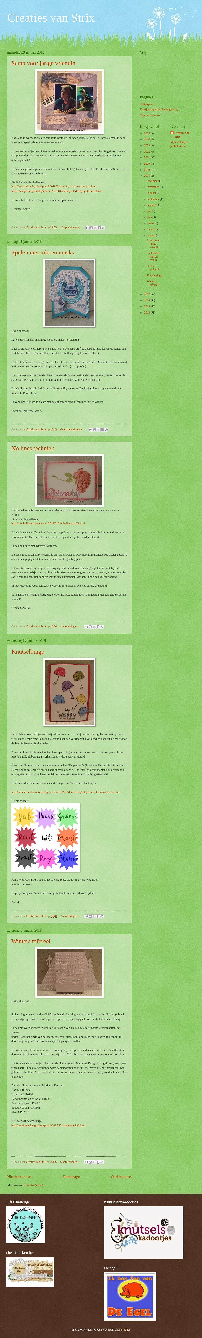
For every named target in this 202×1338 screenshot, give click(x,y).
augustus (153, 205)
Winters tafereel (30, 941)
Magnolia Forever (150, 115)
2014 (147, 312)
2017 (147, 294)
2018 (147, 175)
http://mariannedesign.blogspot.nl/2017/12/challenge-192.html (48, 1125)
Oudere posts (121, 1177)
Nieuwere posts (19, 1177)
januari (152, 235)
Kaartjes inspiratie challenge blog (159, 109)
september (154, 199)
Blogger (125, 1329)
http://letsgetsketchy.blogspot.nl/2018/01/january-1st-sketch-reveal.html (54, 186)
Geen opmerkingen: (71, 429)
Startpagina (146, 104)
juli (150, 211)
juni (150, 217)
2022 (147, 151)
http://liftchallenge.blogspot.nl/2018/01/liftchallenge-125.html (48, 523)
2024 (147, 139)
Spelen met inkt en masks (42, 252)
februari (152, 229)
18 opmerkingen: (70, 227)
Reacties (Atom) (34, 1185)
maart (151, 223)
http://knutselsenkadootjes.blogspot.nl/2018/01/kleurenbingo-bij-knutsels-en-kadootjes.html (65, 792)
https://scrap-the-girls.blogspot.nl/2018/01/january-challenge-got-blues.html (56, 191)
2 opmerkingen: (69, 916)
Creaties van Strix (51, 17)
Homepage (71, 1177)
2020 (147, 163)
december (153, 180)
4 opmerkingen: (69, 626)
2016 (147, 300)
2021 (147, 157)
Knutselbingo (27, 651)
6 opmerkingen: (69, 1161)
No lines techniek (32, 448)
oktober (152, 192)
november (154, 187)
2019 (147, 169)
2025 (147, 133)
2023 (147, 145)
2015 (147, 306)
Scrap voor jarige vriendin (43, 63)
